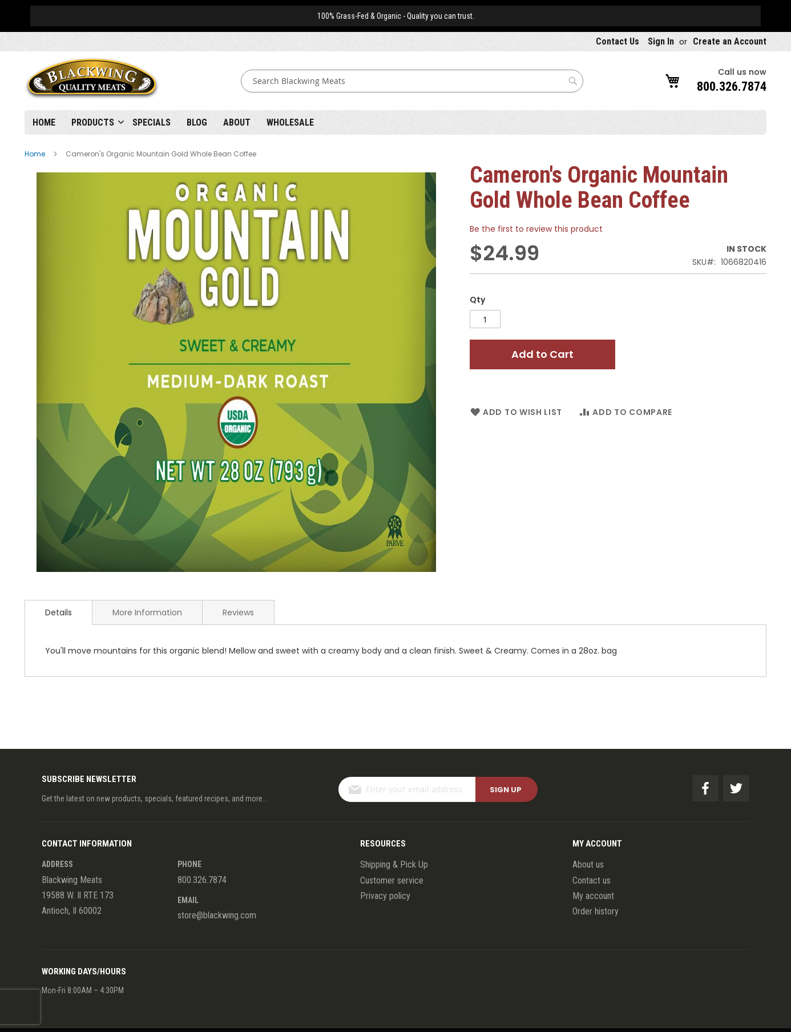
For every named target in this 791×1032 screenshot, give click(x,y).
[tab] (58, 612)
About (237, 122)
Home (44, 122)
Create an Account (729, 41)
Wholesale (290, 122)
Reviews (238, 612)
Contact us (591, 880)
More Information (147, 612)
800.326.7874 (731, 86)
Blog (197, 122)
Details (58, 612)
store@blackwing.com (216, 915)
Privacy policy (385, 895)
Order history (595, 911)
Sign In (661, 41)
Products (92, 122)
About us (588, 864)
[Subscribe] (506, 789)
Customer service (391, 880)
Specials (151, 122)
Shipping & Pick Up (394, 864)
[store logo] (92, 80)
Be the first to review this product (536, 229)
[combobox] (412, 81)
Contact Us (617, 41)
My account (593, 895)
